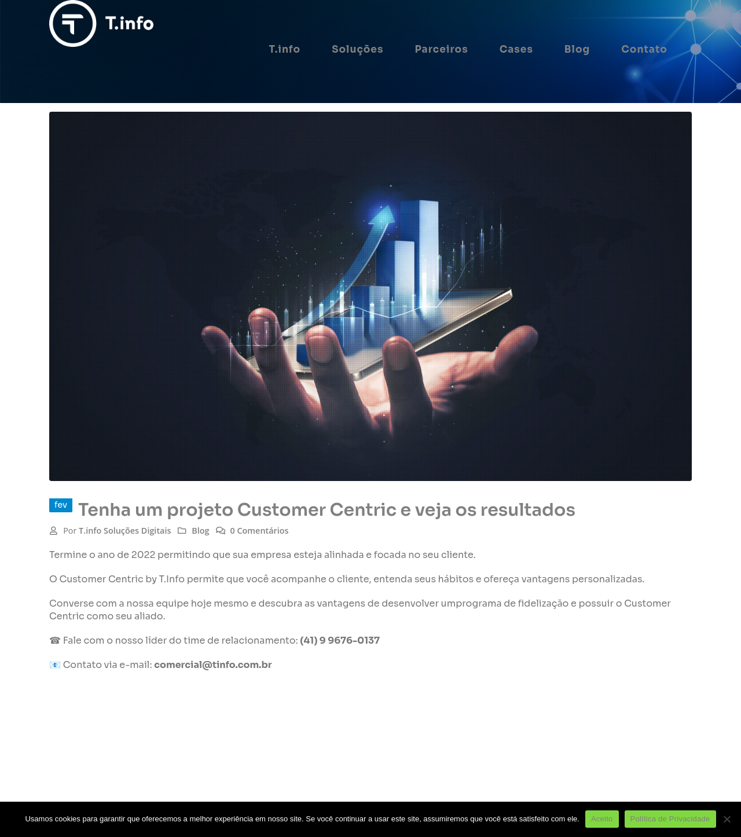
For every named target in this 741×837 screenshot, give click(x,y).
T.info (285, 49)
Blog (577, 49)
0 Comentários (259, 530)
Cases (516, 49)
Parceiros (441, 49)
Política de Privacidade (670, 818)
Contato (644, 49)
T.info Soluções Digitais (125, 530)
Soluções (357, 49)
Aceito (602, 818)
